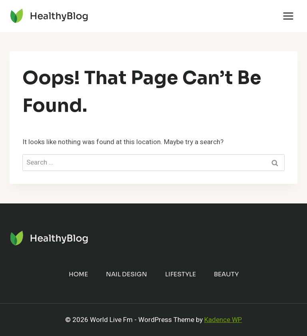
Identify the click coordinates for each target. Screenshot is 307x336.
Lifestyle (180, 274)
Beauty (226, 274)
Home (78, 274)
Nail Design (126, 274)
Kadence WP (223, 320)
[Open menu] (288, 16)
